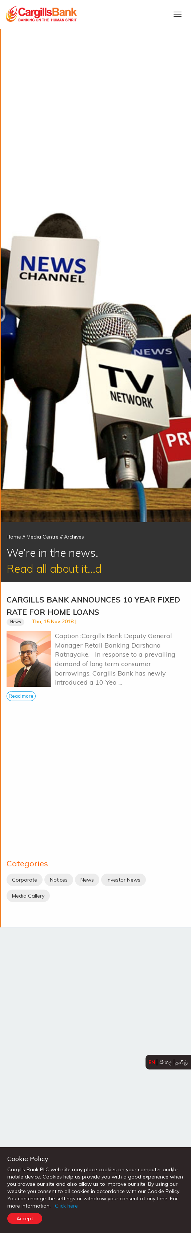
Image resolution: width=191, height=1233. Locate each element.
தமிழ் (181, 1062)
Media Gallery (28, 895)
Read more (21, 696)
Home (14, 536)
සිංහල (165, 1062)
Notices (59, 880)
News (15, 621)
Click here (66, 1205)
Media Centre (43, 536)
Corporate (24, 880)
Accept (24, 1218)
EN (151, 1062)
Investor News (123, 880)
